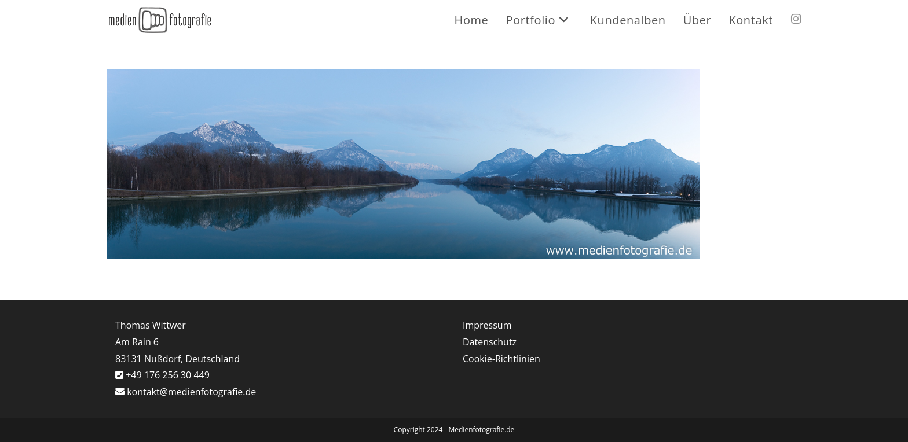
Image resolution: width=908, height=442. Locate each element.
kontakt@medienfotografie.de (191, 391)
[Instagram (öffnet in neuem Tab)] (796, 19)
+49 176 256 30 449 (166, 375)
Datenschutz (490, 342)
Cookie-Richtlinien (501, 358)
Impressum (487, 325)
